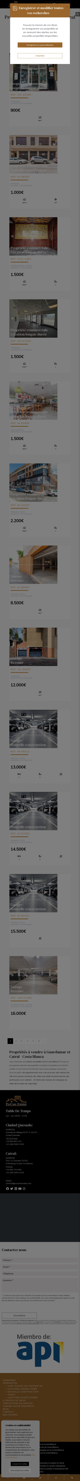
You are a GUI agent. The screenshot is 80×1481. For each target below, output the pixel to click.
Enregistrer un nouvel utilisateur (40, 45)
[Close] (67, 6)
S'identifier (40, 56)
